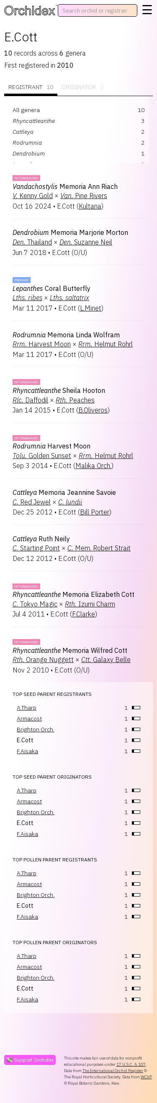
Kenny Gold (33, 195)
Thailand (32, 242)
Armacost (29, 718)
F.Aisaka (27, 751)
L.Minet (90, 308)
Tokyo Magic (35, 604)
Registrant (30, 87)
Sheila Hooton (59, 390)
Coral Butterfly (51, 288)
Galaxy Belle (106, 659)
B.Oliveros (93, 410)
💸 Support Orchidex (30, 1060)
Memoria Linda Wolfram (66, 335)
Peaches (75, 400)
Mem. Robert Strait (99, 548)
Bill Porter (94, 512)
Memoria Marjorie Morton (70, 232)
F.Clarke (83, 614)
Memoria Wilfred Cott (70, 650)
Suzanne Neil (85, 242)
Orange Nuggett (43, 659)
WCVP (146, 1077)
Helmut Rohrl (105, 344)
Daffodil (30, 400)
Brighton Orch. (35, 729)
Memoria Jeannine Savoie (64, 492)
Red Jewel (32, 502)
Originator (82, 87)
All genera (26, 110)
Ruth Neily (41, 539)
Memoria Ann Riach (65, 186)
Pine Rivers (83, 195)
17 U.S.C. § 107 (131, 1064)
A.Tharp (26, 707)
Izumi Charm (90, 604)
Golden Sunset (42, 455)
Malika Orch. (93, 465)
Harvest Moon (42, 344)
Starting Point (36, 548)
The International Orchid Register (112, 1070)
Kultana (90, 206)
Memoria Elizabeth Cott (73, 594)
